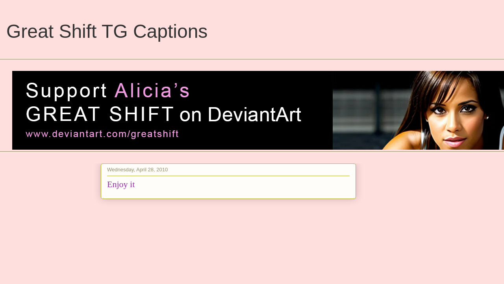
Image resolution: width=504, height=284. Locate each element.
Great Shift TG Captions (107, 31)
